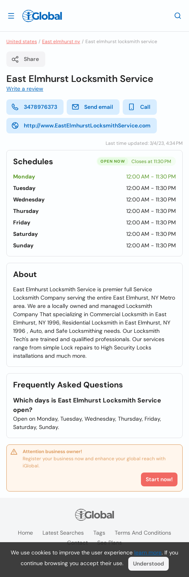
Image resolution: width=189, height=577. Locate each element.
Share (25, 59)
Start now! (159, 479)
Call (138, 107)
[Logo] (42, 16)
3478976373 (34, 107)
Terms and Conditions (143, 532)
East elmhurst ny (61, 41)
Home (25, 532)
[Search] (178, 15)
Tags (99, 532)
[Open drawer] (11, 15)
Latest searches (63, 532)
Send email (92, 107)
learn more (148, 552)
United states (21, 41)
